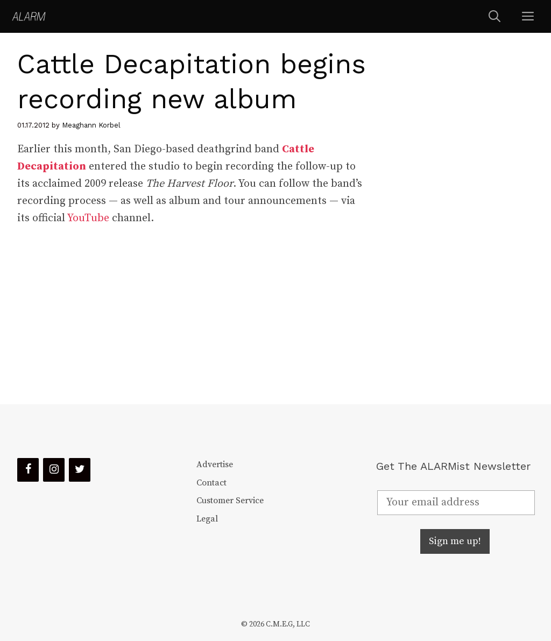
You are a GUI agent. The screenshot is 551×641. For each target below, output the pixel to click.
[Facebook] (28, 470)
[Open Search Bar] (494, 16)
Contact (211, 482)
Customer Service (230, 500)
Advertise (214, 464)
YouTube (88, 218)
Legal (207, 518)
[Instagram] (54, 470)
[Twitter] (79, 470)
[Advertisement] (456, 218)
